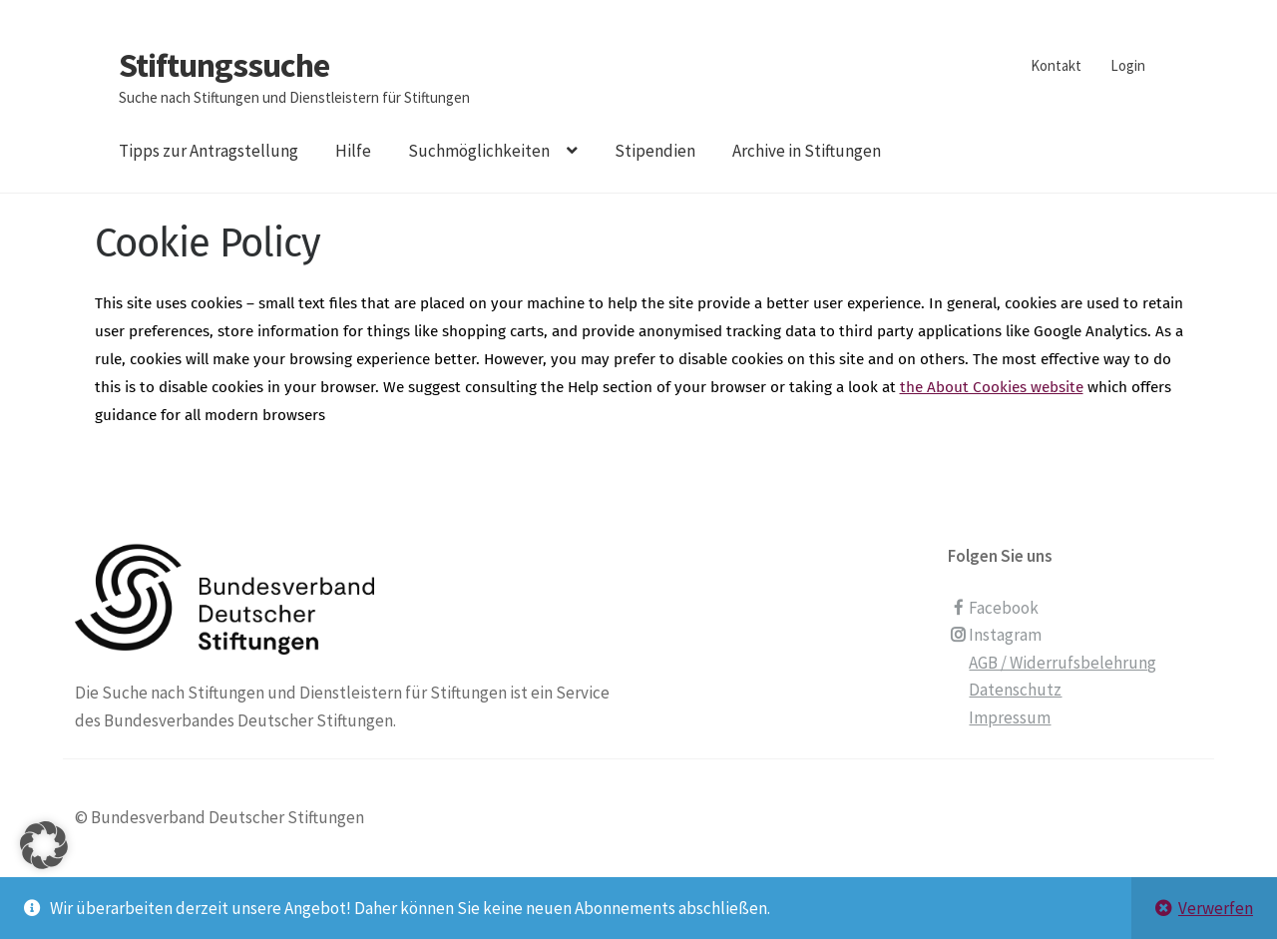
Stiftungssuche (224, 65)
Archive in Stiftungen (806, 151)
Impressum (1010, 717)
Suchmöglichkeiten (479, 151)
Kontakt (1056, 65)
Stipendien (655, 151)
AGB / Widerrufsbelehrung (1062, 663)
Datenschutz (1015, 690)
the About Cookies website (991, 387)
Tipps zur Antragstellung (208, 151)
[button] (44, 870)
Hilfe (353, 151)
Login (1127, 65)
